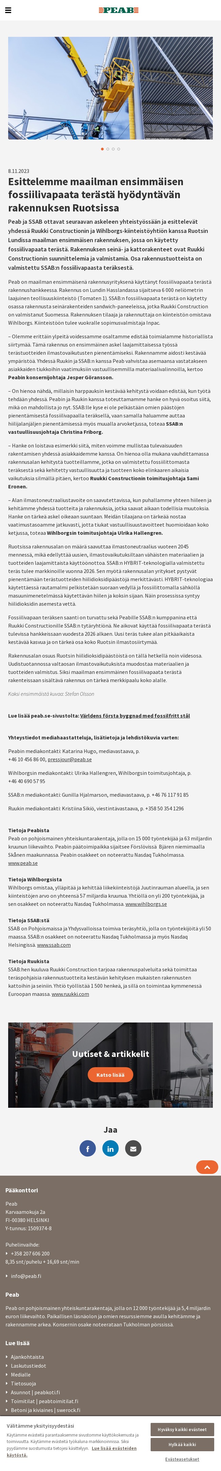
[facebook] (88, 1148)
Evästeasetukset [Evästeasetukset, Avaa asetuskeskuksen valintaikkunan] (182, 1459)
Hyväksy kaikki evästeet (182, 1429)
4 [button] (118, 149)
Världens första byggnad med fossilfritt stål (135, 715)
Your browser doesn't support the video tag (110, 88)
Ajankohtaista (27, 1356)
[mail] (133, 1148)
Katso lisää (110, 1074)
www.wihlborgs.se (146, 903)
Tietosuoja (23, 1383)
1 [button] (102, 149)
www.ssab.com (54, 944)
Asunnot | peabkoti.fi (35, 1392)
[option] (110, 88)
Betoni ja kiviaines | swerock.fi (45, 1410)
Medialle (21, 1374)
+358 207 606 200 (30, 1253)
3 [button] (113, 149)
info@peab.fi (26, 1276)
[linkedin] (110, 1148)
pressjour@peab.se (70, 759)
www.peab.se (23, 862)
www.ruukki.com (70, 993)
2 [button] (107, 149)
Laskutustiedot (28, 1365)
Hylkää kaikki (182, 1444)
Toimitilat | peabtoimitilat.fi (44, 1401)
